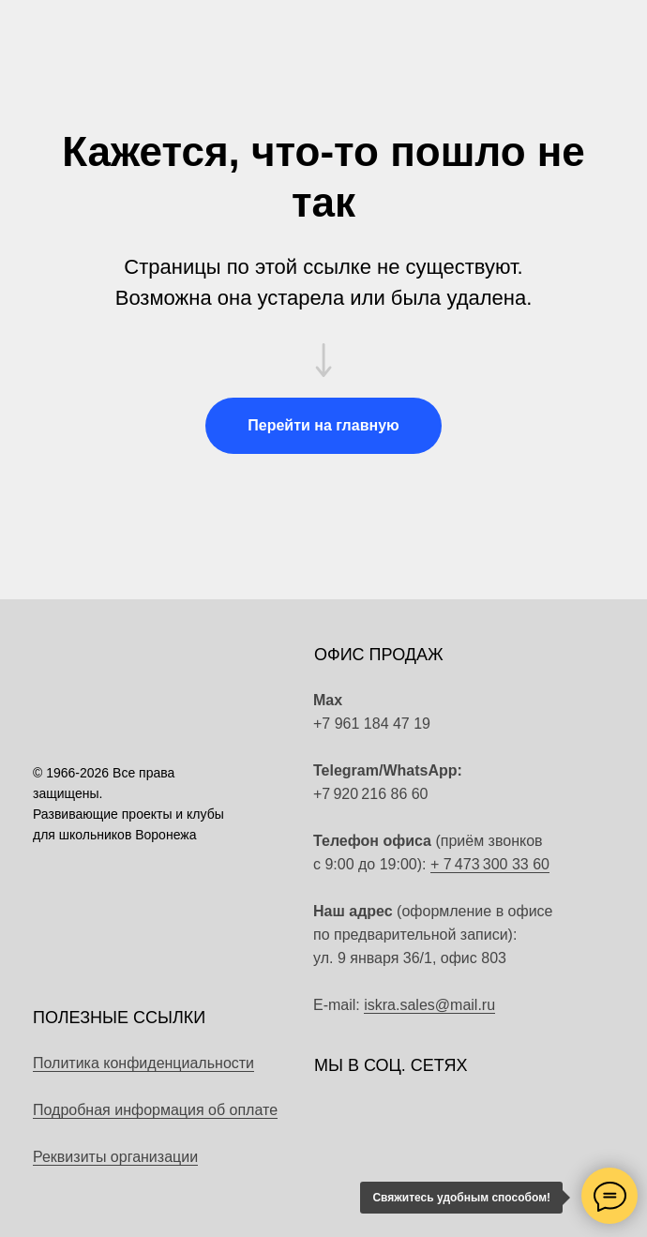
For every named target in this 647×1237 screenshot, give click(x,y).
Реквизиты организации (115, 1157)
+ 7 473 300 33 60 (489, 864)
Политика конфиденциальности (143, 1063)
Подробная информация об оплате (155, 1110)
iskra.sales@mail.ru (429, 1005)
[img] (543, 782)
